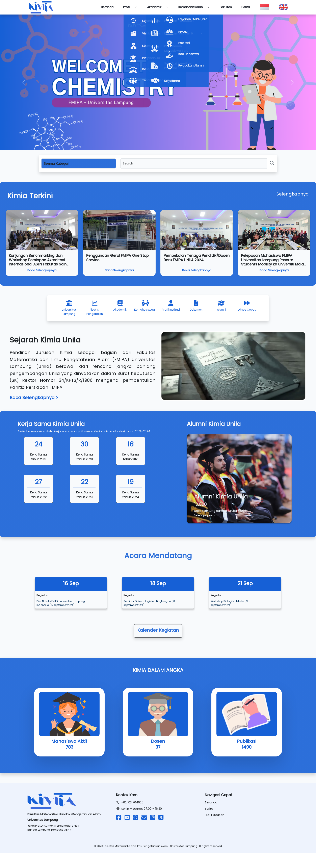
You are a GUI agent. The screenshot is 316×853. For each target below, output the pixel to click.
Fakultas (226, 7)
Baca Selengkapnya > (34, 397)
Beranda (107, 7)
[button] (23, 82)
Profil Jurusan (214, 815)
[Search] (193, 163)
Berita (245, 7)
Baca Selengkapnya (41, 270)
